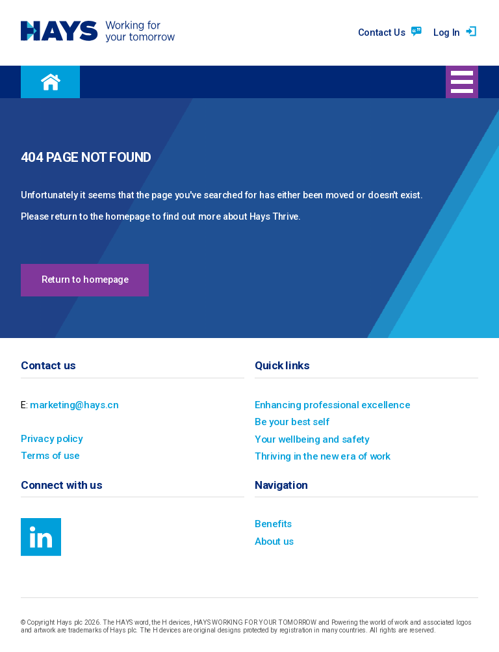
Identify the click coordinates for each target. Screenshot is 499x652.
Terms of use (49, 454)
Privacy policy (49, 438)
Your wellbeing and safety (309, 438)
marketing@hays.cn (72, 404)
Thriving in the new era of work (321, 454)
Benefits (272, 522)
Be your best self (290, 421)
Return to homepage (85, 280)
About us (274, 538)
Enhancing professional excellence (328, 404)
